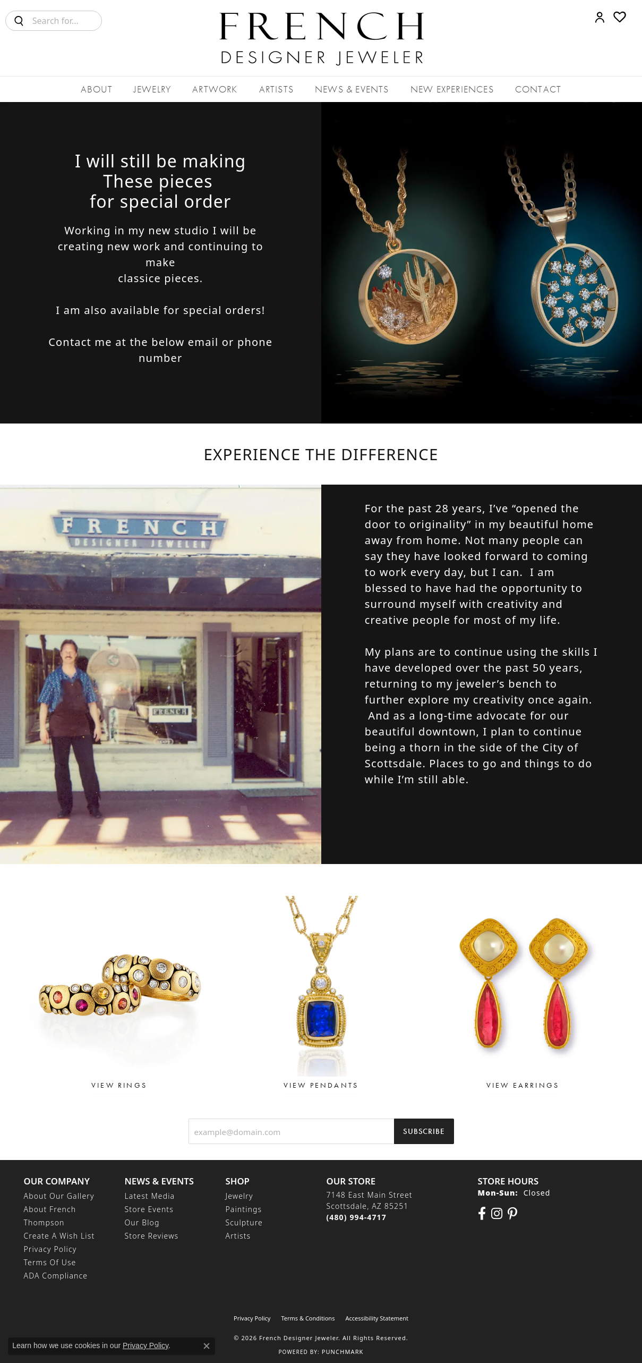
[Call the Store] (357, 1217)
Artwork (214, 89)
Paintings (244, 1209)
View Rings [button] (119, 1085)
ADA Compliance (56, 1276)
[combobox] (66, 20)
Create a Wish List (59, 1236)
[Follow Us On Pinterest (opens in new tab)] (512, 1213)
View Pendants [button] (321, 1085)
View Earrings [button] (523, 1085)
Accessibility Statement (376, 1318)
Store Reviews (152, 1236)
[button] (599, 17)
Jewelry (152, 89)
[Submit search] (19, 20)
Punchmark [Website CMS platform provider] (343, 1352)
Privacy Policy (50, 1249)
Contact (538, 89)
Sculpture (244, 1222)
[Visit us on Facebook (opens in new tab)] (482, 1213)
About (97, 89)
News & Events (352, 89)
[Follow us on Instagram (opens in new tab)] (496, 1213)
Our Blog (142, 1222)
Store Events (149, 1209)
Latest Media (150, 1196)
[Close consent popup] (206, 1346)
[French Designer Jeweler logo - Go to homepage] (321, 38)
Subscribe (423, 1131)
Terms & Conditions (308, 1318)
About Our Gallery (59, 1196)
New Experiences (452, 89)
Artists (276, 89)
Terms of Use (50, 1262)
